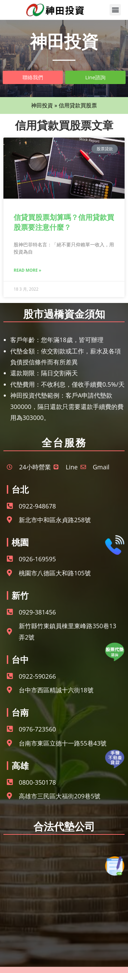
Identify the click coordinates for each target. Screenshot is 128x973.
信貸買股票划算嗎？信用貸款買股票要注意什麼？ (64, 222)
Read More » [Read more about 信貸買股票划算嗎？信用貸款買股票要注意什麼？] (27, 270)
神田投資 (42, 105)
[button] (115, 9)
